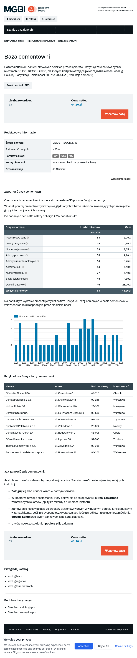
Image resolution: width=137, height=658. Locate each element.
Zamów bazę (115, 114)
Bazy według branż (14, 41)
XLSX (63, 156)
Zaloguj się (48, 19)
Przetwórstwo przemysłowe (41, 41)
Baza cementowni (67, 41)
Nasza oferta (15, 629)
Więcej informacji (121, 179)
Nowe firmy (32, 629)
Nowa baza (13, 19)
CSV (56, 156)
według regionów (17, 581)
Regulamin (60, 629)
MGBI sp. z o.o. (120, 629)
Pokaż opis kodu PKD (18, 85)
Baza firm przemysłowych (22, 612)
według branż (15, 576)
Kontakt (75, 629)
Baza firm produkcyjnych (21, 607)
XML (71, 156)
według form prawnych (20, 586)
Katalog (31, 19)
